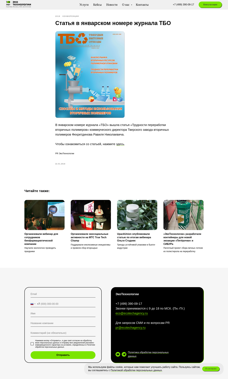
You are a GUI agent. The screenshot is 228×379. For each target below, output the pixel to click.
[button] (210, 5)
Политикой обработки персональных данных (136, 370)
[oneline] (63, 323)
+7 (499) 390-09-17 (183, 4)
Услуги (84, 4)
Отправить (63, 355)
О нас (126, 4)
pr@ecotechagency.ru (131, 327)
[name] (63, 313)
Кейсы (97, 4)
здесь (120, 144)
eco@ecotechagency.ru (132, 313)
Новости (112, 4)
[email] (63, 294)
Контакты (142, 4)
